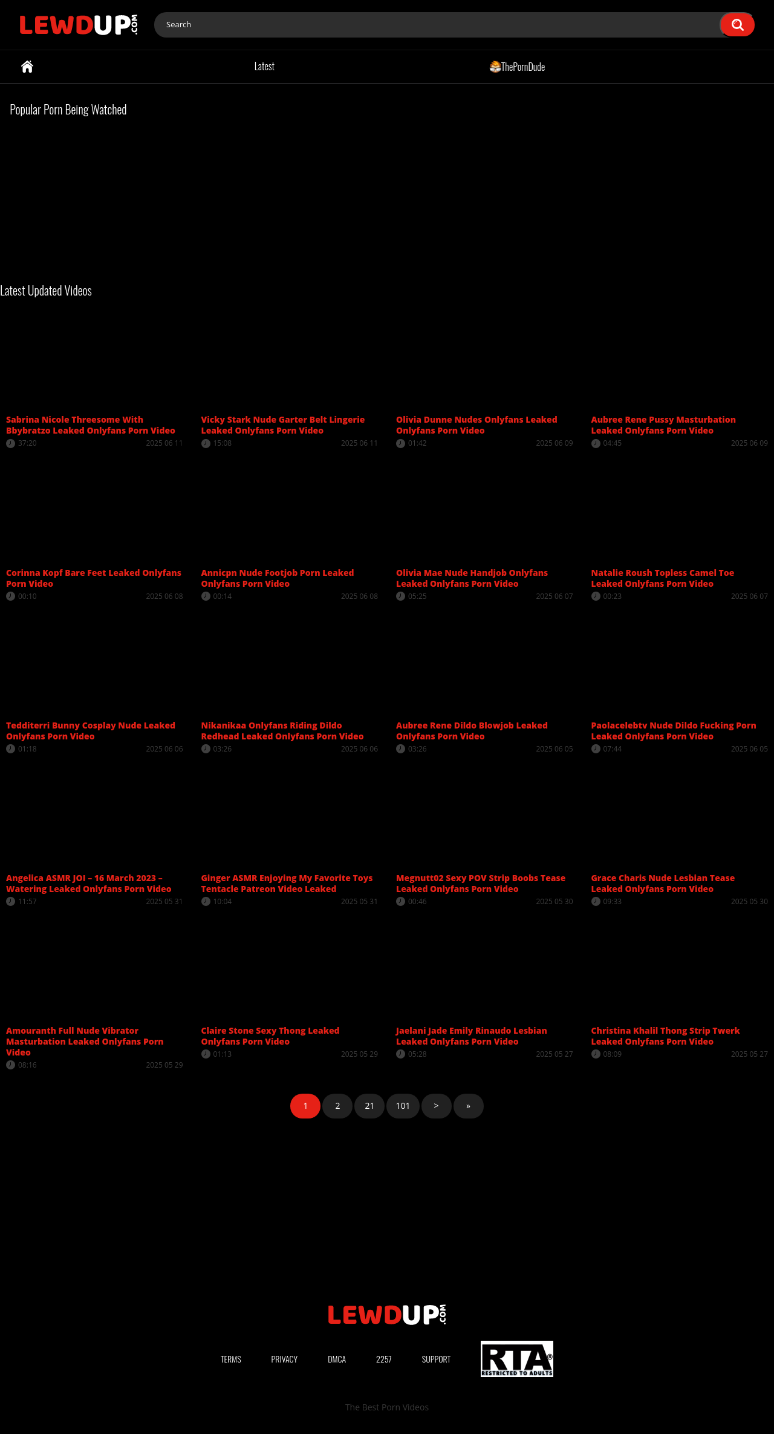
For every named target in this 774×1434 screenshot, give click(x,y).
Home (27, 66)
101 (402, 1105)
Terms (231, 1358)
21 (369, 1105)
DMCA (337, 1358)
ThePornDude (517, 66)
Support (436, 1358)
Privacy (285, 1358)
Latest (265, 66)
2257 (384, 1358)
